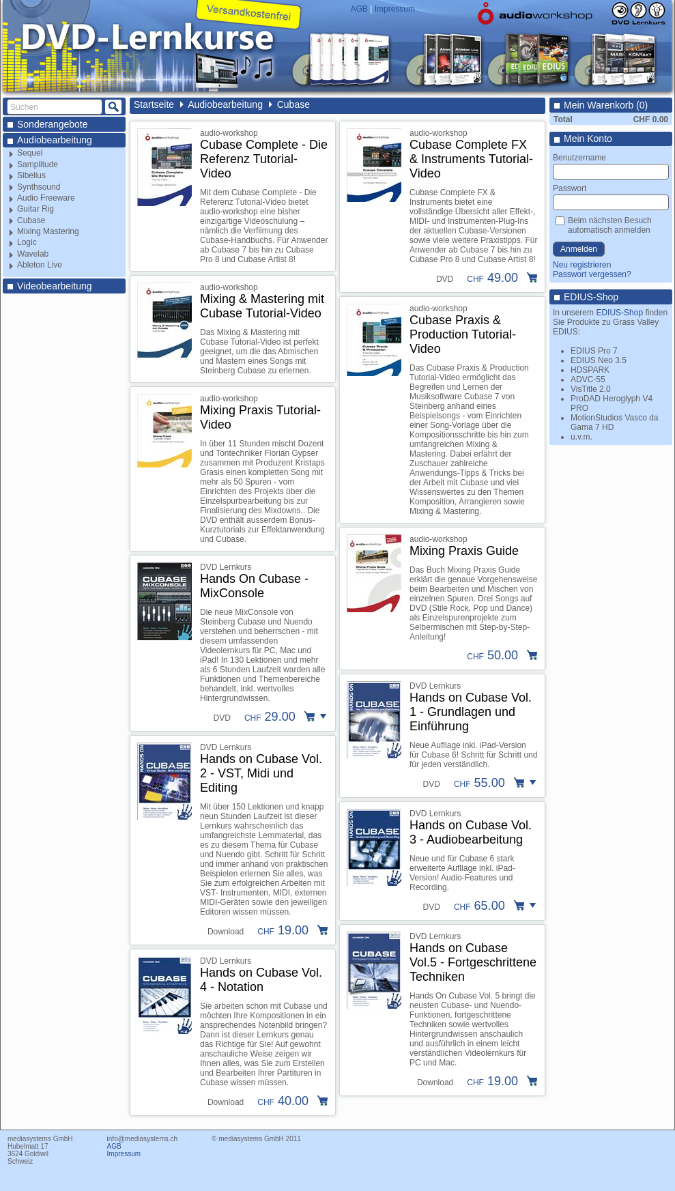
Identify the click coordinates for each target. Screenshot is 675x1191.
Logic (27, 242)
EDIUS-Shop (591, 296)
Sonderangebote (52, 124)
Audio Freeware (46, 198)
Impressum (395, 9)
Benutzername (579, 157)
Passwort (569, 188)
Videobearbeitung (54, 286)
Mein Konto (588, 138)
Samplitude (37, 164)
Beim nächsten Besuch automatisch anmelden (610, 225)
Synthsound (38, 187)
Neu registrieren (582, 265)
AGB (359, 9)
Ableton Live (39, 265)
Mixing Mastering (48, 231)
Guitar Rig (35, 209)
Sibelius (31, 175)
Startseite (154, 104)
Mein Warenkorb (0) (606, 105)
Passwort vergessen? (592, 274)
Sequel (29, 153)
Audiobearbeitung (54, 139)
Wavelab (32, 254)
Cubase (31, 220)
